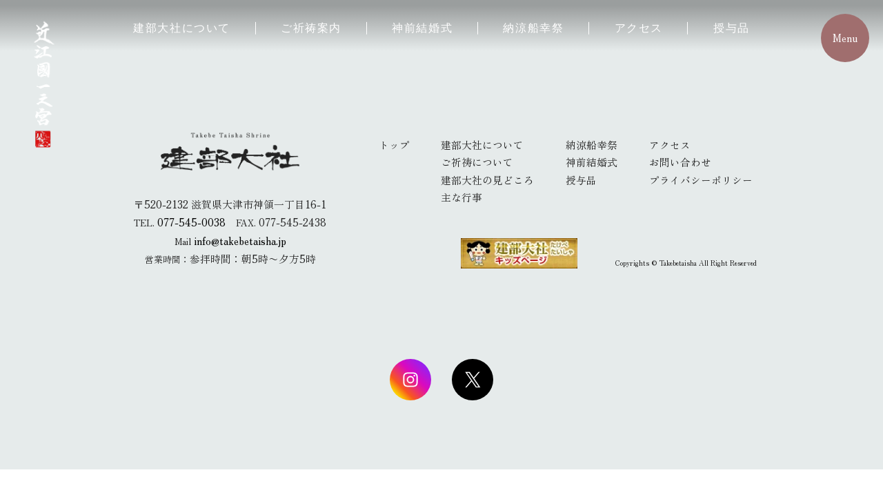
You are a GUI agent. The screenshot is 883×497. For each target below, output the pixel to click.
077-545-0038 (191, 222)
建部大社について (181, 28)
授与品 (731, 28)
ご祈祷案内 (311, 28)
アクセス (639, 28)
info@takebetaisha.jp (240, 240)
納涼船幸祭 (533, 28)
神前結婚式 (422, 28)
